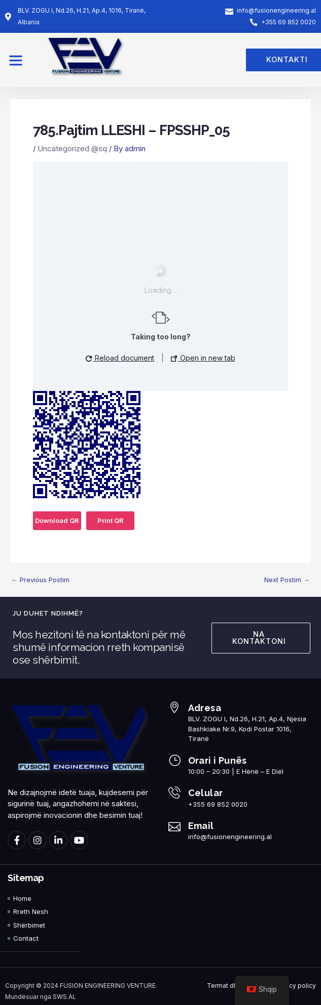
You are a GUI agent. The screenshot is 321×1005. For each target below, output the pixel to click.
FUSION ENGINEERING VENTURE (108, 985)
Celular (205, 793)
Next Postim (287, 580)
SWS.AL (64, 996)
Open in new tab (203, 358)
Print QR (110, 520)
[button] (15, 60)
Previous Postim (40, 580)
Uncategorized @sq (72, 148)
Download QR (57, 520)
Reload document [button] (120, 358)
